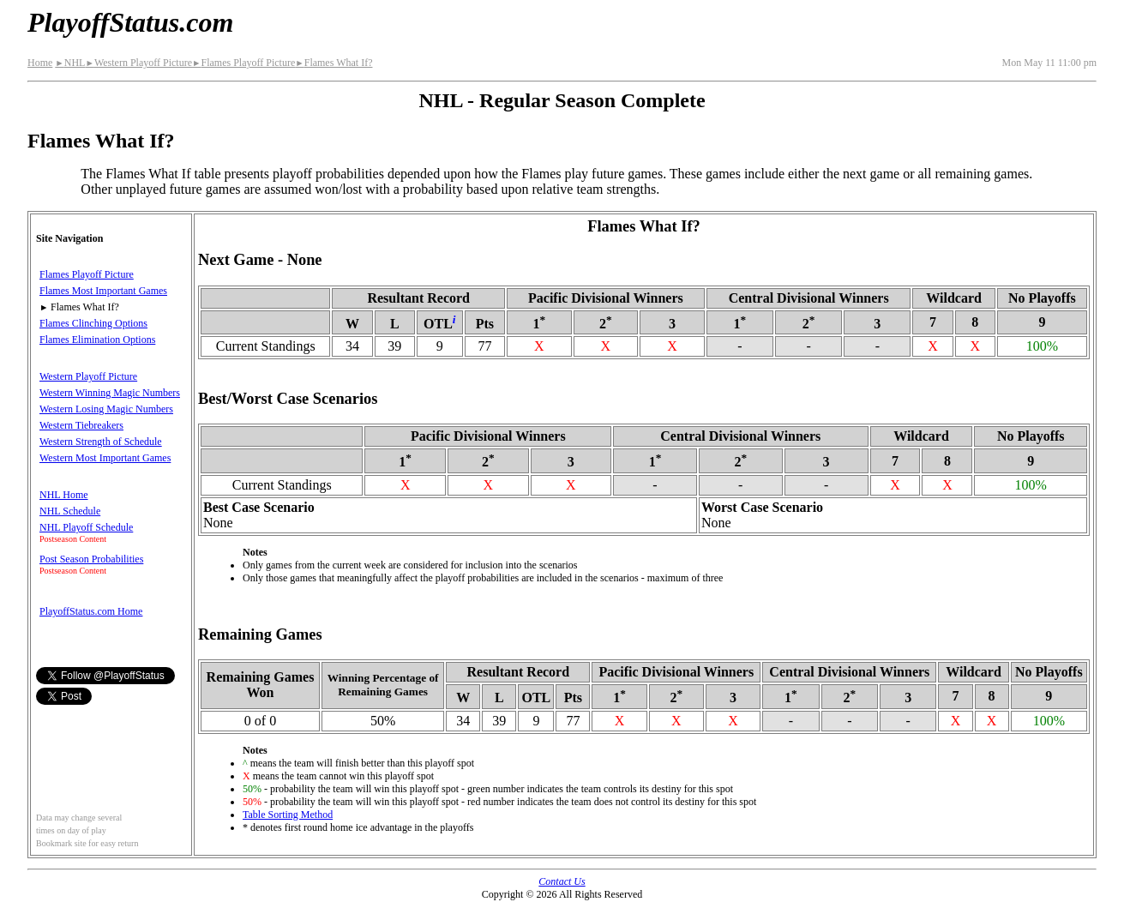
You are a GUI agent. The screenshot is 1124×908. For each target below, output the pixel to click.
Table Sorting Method (288, 815)
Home (39, 63)
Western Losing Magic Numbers (106, 409)
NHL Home (63, 495)
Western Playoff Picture (138, 63)
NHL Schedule (69, 511)
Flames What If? (333, 63)
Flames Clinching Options (93, 323)
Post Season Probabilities (91, 559)
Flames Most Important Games (103, 291)
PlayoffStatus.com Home (90, 611)
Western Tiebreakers (81, 425)
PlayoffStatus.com (130, 22)
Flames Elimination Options (97, 340)
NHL (70, 63)
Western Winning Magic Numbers (109, 393)
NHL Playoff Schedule (86, 527)
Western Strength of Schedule (100, 442)
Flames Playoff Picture (243, 63)
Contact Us (561, 881)
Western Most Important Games (105, 458)
